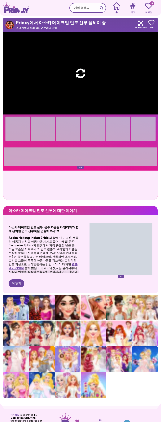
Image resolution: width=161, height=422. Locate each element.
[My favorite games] (148, 8)
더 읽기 (16, 283)
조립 (54, 27)
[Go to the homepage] (14, 8)
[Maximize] (141, 25)
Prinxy (14, 414)
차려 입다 (35, 27)
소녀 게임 (21, 27)
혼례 (46, 27)
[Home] (116, 8)
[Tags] (132, 8)
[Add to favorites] (151, 25)
